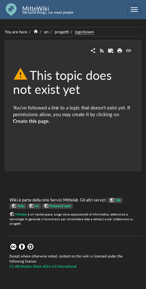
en (46, 31)
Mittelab (21, 214)
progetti (62, 31)
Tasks (20, 206)
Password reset (60, 206)
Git (37, 206)
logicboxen (84, 31)
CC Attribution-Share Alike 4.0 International (43, 266)
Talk (118, 200)
